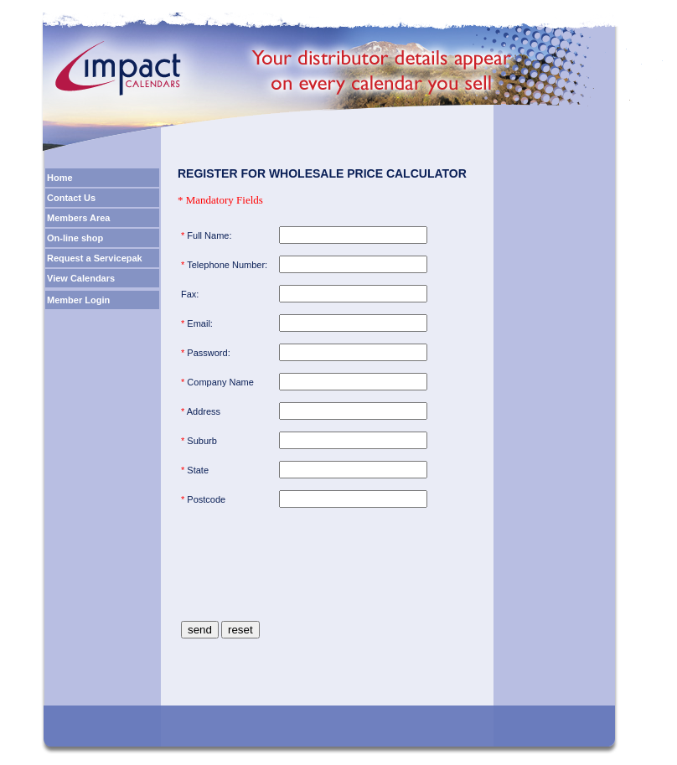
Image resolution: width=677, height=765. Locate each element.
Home (60, 178)
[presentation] (308, 579)
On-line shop (75, 238)
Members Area (78, 218)
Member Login (78, 300)
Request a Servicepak (94, 258)
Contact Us (71, 198)
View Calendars (81, 278)
